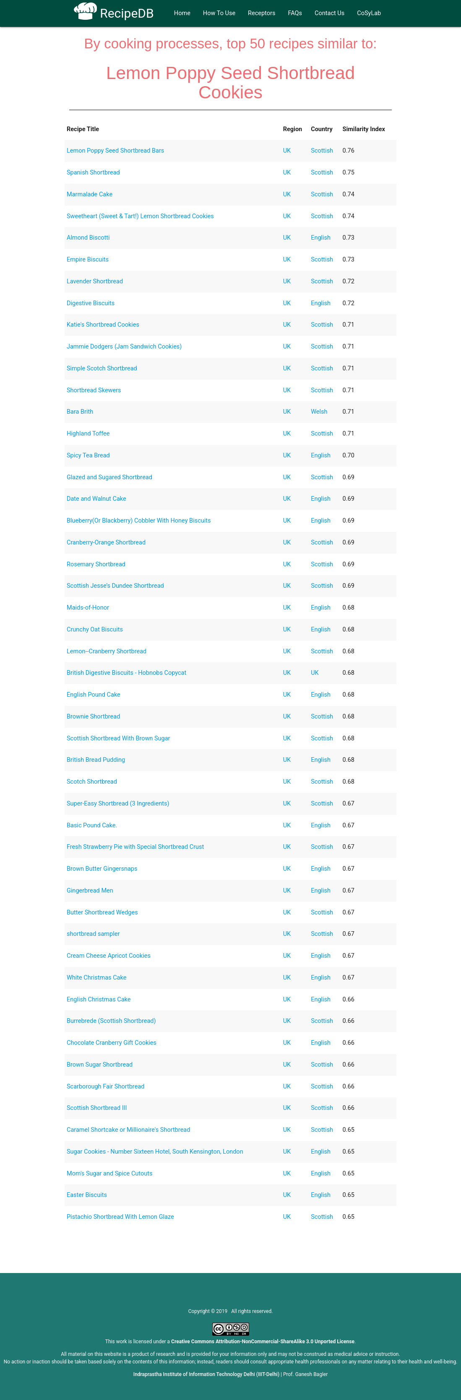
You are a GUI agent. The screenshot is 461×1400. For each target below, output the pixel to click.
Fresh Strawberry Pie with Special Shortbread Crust (135, 847)
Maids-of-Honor (88, 607)
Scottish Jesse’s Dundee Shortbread (115, 585)
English (321, 237)
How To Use (219, 13)
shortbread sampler (93, 934)
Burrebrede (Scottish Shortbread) (111, 1021)
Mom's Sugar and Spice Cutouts (109, 1173)
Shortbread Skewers (94, 390)
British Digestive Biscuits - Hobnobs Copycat (126, 672)
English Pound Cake (93, 694)
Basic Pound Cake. (92, 825)
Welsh (319, 411)
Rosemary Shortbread (96, 564)
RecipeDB (114, 13)
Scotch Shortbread (92, 781)
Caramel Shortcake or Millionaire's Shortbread (128, 1129)
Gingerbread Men (90, 890)
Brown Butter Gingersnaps (102, 868)
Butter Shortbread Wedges (102, 912)
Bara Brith (80, 411)
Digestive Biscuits (91, 303)
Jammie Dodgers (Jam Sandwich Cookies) (124, 346)
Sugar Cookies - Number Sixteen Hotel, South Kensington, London (155, 1151)
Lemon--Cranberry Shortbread (106, 651)
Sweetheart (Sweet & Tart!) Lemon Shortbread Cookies (140, 216)
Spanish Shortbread (93, 172)
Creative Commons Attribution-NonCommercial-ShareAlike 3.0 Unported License (262, 1342)
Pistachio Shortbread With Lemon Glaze (120, 1216)
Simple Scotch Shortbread (102, 368)
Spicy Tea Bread (88, 455)
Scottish (322, 150)
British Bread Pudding (96, 759)
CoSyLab (369, 13)
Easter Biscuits (87, 1195)
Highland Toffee (88, 433)
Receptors (261, 13)
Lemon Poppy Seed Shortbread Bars (115, 150)
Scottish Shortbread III (97, 1108)
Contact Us (329, 13)
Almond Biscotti (88, 237)
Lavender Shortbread (95, 281)
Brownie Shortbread (93, 716)
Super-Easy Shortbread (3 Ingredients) (118, 803)
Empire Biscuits (88, 259)
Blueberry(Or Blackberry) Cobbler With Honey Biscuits (139, 520)
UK (287, 150)
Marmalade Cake (89, 194)
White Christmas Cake (96, 977)
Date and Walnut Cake (96, 498)
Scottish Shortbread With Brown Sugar (118, 738)
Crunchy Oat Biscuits (95, 629)
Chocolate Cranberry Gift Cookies (111, 1042)
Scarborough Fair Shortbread (105, 1086)
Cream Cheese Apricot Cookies (109, 955)
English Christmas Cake (99, 999)
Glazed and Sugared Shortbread (109, 477)
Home (182, 13)
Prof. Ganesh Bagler (305, 1374)
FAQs (295, 13)
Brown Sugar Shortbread (100, 1064)
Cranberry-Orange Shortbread (106, 542)
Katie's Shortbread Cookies (103, 324)
